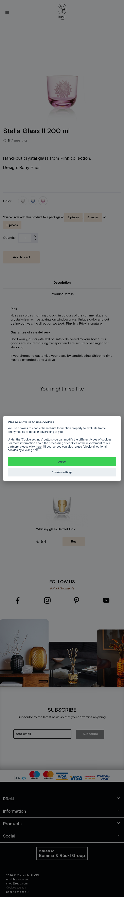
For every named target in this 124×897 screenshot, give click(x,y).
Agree (62, 461)
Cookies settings (62, 472)
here (38, 446)
